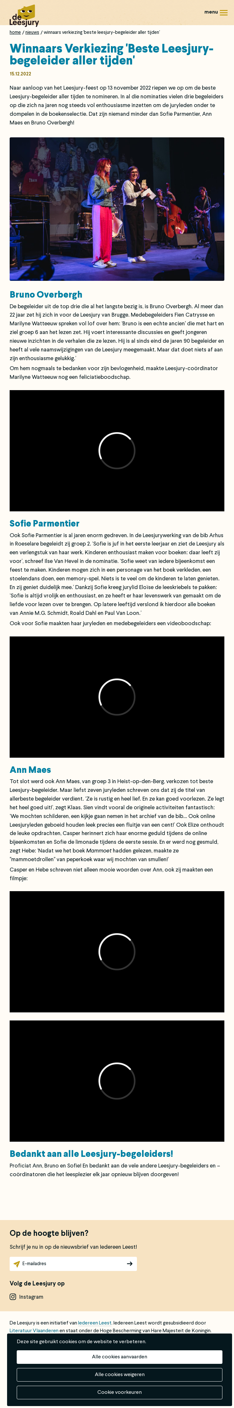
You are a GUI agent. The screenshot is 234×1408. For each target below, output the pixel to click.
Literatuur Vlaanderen (34, 1331)
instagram (31, 1297)
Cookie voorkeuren (119, 1392)
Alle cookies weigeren (120, 1374)
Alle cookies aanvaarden (119, 1357)
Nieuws (32, 32)
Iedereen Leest (95, 1323)
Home (15, 32)
